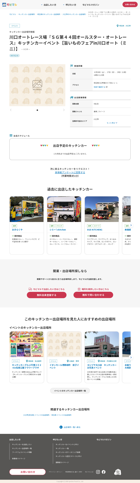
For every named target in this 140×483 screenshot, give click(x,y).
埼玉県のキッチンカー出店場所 (48, 14)
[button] (10, 110)
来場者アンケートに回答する (70, 172)
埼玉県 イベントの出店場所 (61, 415)
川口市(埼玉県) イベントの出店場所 (36, 415)
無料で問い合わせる (93, 295)
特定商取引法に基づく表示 (73, 472)
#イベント (14, 55)
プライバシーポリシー (56, 472)
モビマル (12, 14)
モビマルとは (89, 472)
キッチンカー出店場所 (26, 14)
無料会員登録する (46, 295)
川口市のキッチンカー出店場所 (74, 14)
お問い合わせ (130, 4)
